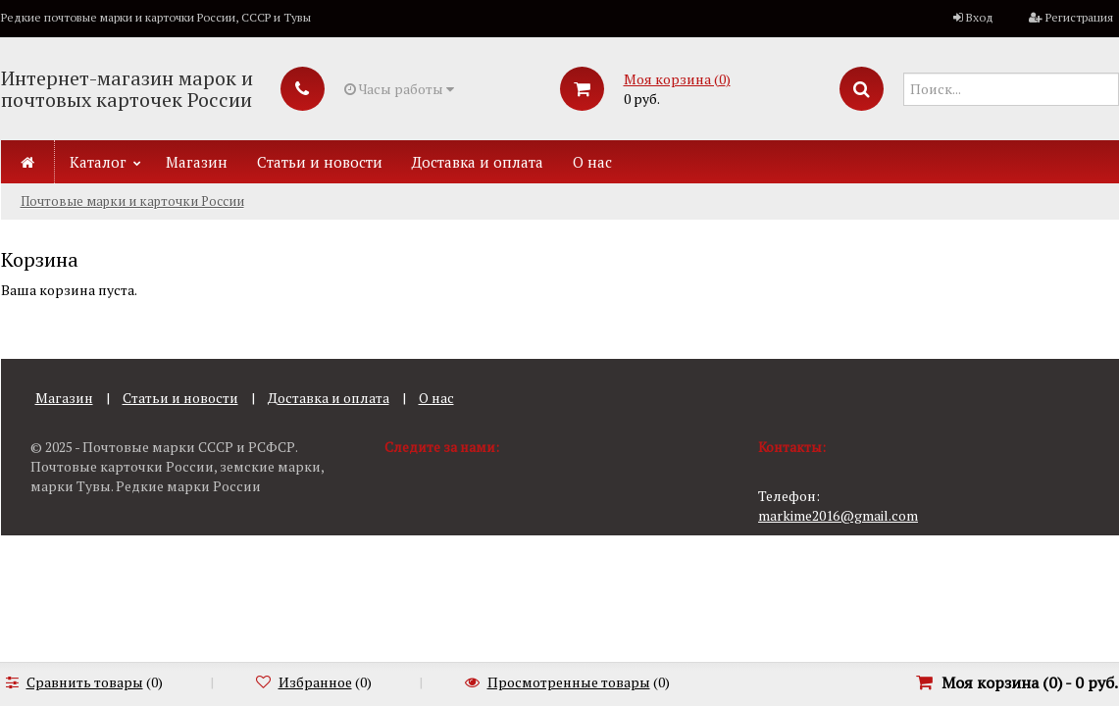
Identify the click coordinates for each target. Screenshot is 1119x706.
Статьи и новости (319, 162)
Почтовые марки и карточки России (132, 201)
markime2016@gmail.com (838, 515)
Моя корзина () (677, 79)
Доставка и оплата (477, 162)
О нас (592, 162)
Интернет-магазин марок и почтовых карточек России (127, 89)
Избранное (315, 682)
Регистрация (1079, 17)
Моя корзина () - (1029, 682)
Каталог (98, 162)
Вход (979, 17)
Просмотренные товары (568, 682)
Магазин (197, 162)
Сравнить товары (84, 682)
